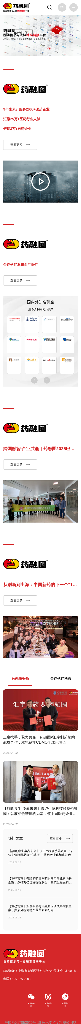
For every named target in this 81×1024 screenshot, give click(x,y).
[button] (34, 379)
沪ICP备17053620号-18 (23, 1018)
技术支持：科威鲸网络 (59, 1018)
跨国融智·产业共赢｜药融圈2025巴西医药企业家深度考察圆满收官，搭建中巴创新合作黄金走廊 (40, 448)
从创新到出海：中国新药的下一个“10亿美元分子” (39, 584)
